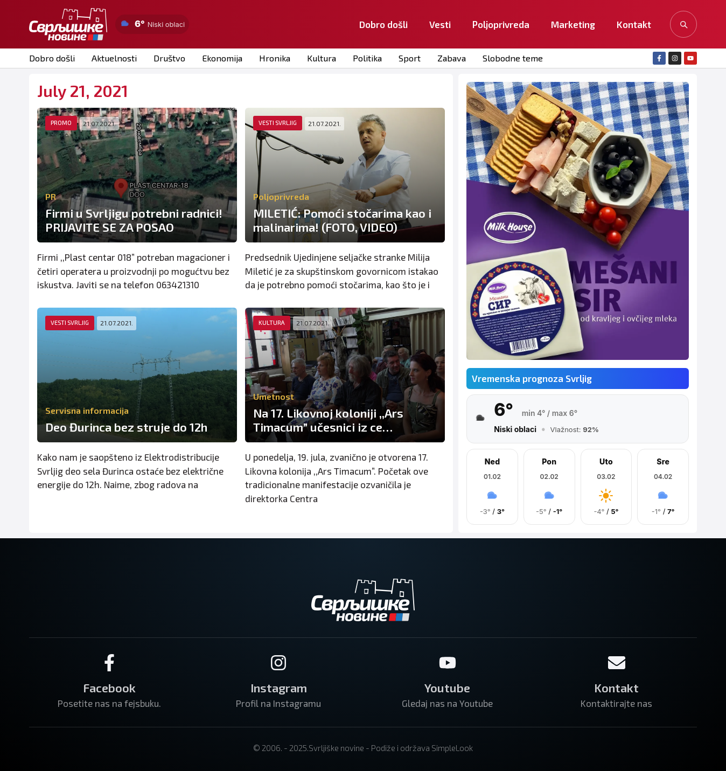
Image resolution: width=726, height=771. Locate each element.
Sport (405, 58)
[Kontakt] (616, 662)
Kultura (318, 58)
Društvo (167, 58)
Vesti (440, 24)
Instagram (278, 687)
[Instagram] (278, 662)
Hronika (271, 58)
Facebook (109, 687)
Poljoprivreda (500, 24)
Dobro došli (383, 24)
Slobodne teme (507, 58)
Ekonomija (220, 58)
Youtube (447, 687)
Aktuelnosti (114, 58)
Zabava (447, 58)
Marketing (573, 24)
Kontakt (634, 24)
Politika (363, 58)
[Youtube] (447, 662)
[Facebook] (109, 662)
